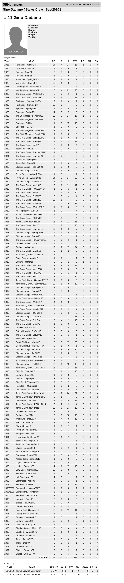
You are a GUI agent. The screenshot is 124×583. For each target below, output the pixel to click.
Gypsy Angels (22, 437)
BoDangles (21, 481)
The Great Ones (24, 94)
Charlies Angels (23, 528)
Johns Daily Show (24, 222)
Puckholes (21, 65)
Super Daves (22, 258)
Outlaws (20, 243)
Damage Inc (22, 488)
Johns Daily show (24, 214)
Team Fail (21, 149)
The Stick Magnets (25, 116)
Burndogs (20, 455)
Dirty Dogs (21, 470)
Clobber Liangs (23, 167)
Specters (20, 108)
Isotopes (20, 433)
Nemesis (20, 473)
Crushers (20, 532)
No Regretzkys (23, 211)
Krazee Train (22, 451)
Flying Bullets (22, 174)
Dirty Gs (20, 371)
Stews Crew (22, 441)
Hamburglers (22, 86)
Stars (18, 422)
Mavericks (21, 79)
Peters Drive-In (23, 331)
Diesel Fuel (21, 389)
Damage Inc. (22, 492)
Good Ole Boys (23, 342)
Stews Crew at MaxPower (28, 571)
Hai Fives (20, 477)
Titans (19, 539)
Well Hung (21, 419)
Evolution (20, 444)
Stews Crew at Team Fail (28, 574)
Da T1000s (21, 68)
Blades (19, 448)
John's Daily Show (25, 254)
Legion (19, 462)
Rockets (20, 72)
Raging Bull (21, 510)
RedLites (20, 378)
